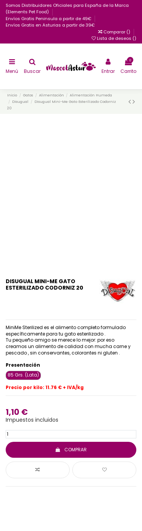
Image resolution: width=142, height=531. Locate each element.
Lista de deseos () (114, 38)
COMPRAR (71, 449)
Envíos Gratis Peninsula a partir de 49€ (49, 19)
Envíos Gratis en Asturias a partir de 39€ (50, 25)
